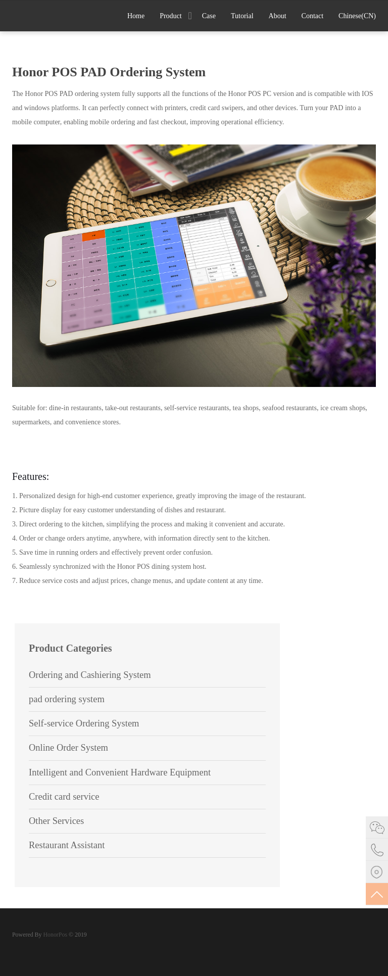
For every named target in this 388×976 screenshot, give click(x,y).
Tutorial (242, 16)
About (277, 16)
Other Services (56, 821)
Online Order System (68, 748)
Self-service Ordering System (84, 723)
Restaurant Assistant (67, 845)
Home (135, 16)
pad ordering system (67, 699)
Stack (45, 15)
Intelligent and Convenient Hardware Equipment (120, 772)
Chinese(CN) (357, 16)
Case (209, 16)
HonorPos (54, 934)
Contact (313, 16)
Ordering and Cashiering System (90, 675)
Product (171, 16)
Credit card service (64, 797)
